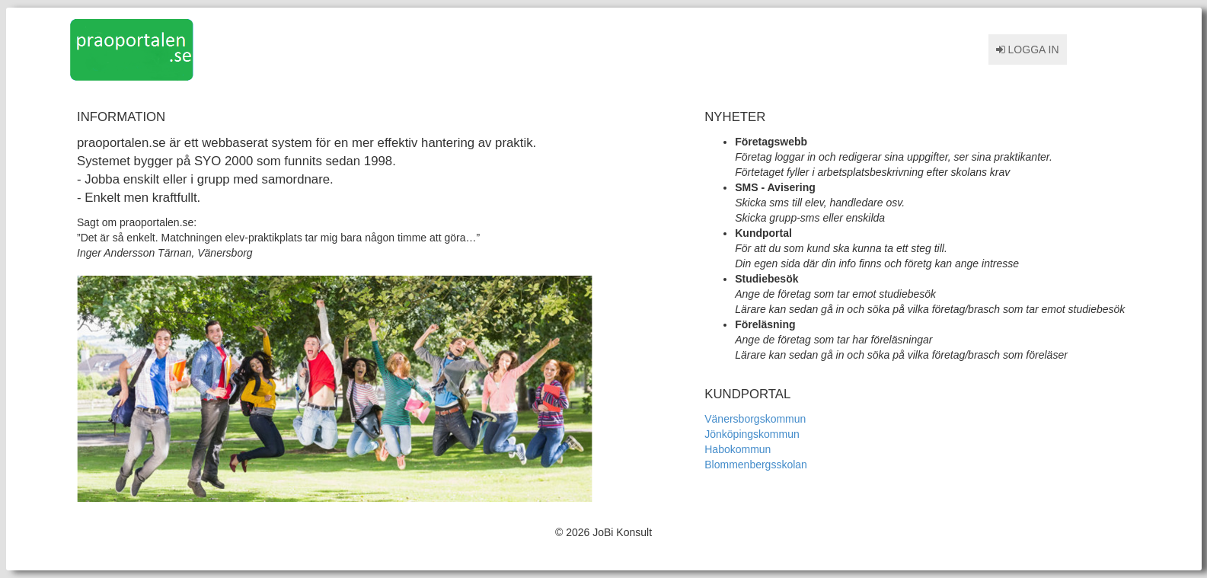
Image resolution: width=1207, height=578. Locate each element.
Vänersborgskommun (755, 419)
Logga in (1027, 49)
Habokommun (737, 449)
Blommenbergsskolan (755, 464)
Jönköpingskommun (752, 434)
